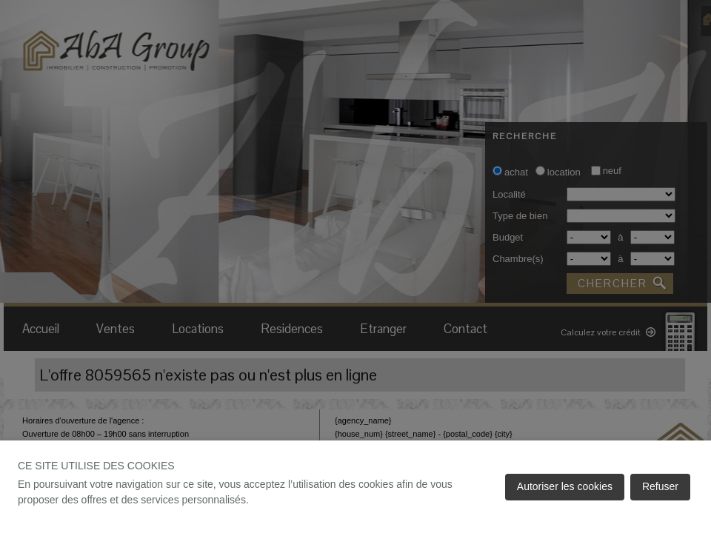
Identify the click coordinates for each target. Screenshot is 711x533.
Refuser (660, 486)
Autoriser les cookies (564, 486)
